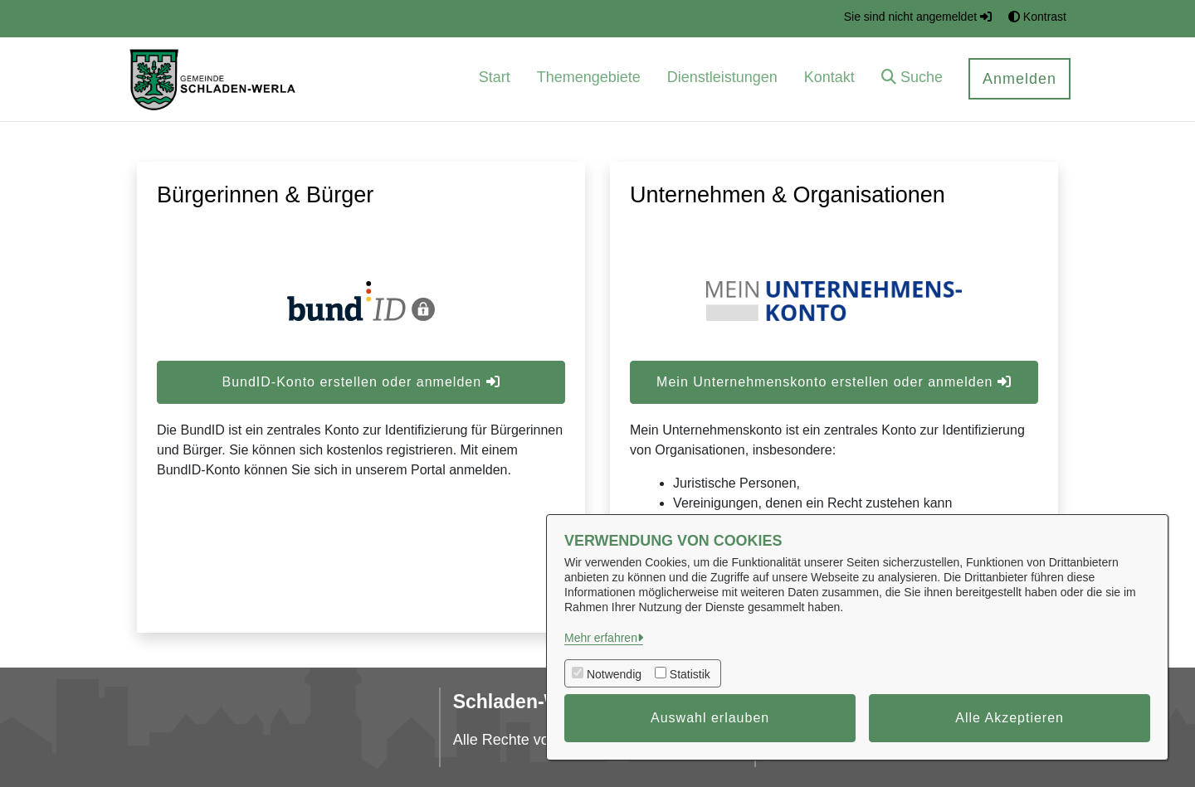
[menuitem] (495, 79)
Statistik (690, 674)
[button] (912, 79)
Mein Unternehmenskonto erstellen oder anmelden (834, 382)
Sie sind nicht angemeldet (918, 16)
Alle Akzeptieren (1009, 718)
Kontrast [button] (1037, 16)
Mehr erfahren (600, 637)
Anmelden (1019, 78)
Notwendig (614, 674)
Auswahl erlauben (710, 718)
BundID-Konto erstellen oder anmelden (361, 382)
